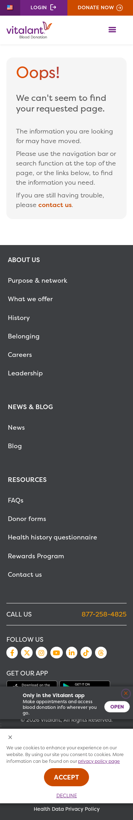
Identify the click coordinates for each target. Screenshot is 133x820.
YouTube (56, 652)
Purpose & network (37, 280)
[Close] (126, 694)
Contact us (25, 574)
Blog (15, 445)
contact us (55, 204)
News (16, 427)
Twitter (26, 652)
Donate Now (96, 7)
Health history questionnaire (52, 537)
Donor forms (27, 518)
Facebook (12, 652)
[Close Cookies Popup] (10, 738)
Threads (100, 652)
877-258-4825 (104, 614)
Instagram (41, 652)
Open (117, 706)
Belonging (24, 336)
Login (39, 7)
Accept (66, 777)
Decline (66, 795)
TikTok (86, 652)
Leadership (25, 373)
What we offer (30, 298)
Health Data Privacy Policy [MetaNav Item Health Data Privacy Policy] (67, 809)
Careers (20, 354)
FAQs (15, 500)
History (19, 317)
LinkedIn (71, 652)
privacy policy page (99, 761)
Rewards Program (36, 556)
